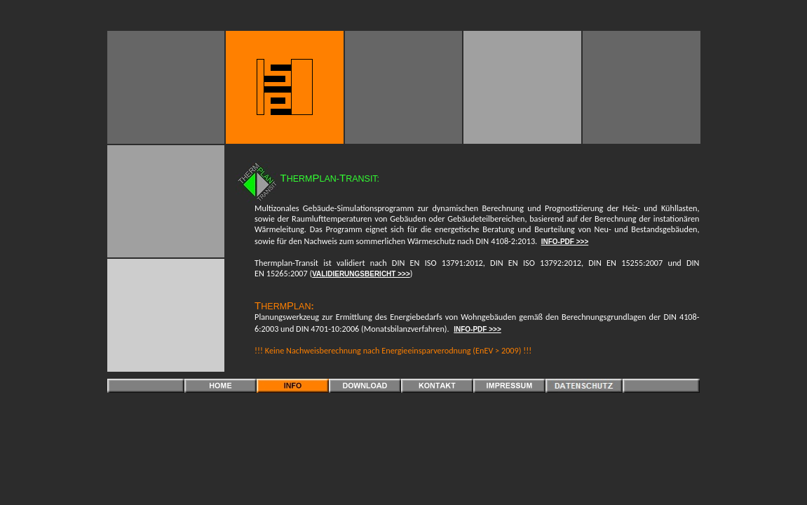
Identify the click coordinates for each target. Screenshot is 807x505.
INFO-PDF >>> (565, 241)
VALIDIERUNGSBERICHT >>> (361, 274)
